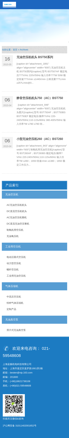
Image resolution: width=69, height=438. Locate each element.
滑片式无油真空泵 (16, 330)
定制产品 (11, 309)
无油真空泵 (11, 319)
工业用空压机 (13, 246)
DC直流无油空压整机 (18, 223)
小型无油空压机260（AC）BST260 (40, 138)
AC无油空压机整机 (17, 217)
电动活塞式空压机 (16, 257)
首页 (15, 49)
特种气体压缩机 (15, 303)
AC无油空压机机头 (17, 205)
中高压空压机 (14, 296)
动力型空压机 (14, 263)
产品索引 (12, 185)
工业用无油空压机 (16, 275)
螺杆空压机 (13, 269)
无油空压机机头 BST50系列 (35, 57)
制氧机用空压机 (15, 230)
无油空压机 (11, 194)
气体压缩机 (11, 286)
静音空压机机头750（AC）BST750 (40, 98)
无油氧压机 (13, 236)
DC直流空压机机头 (17, 211)
